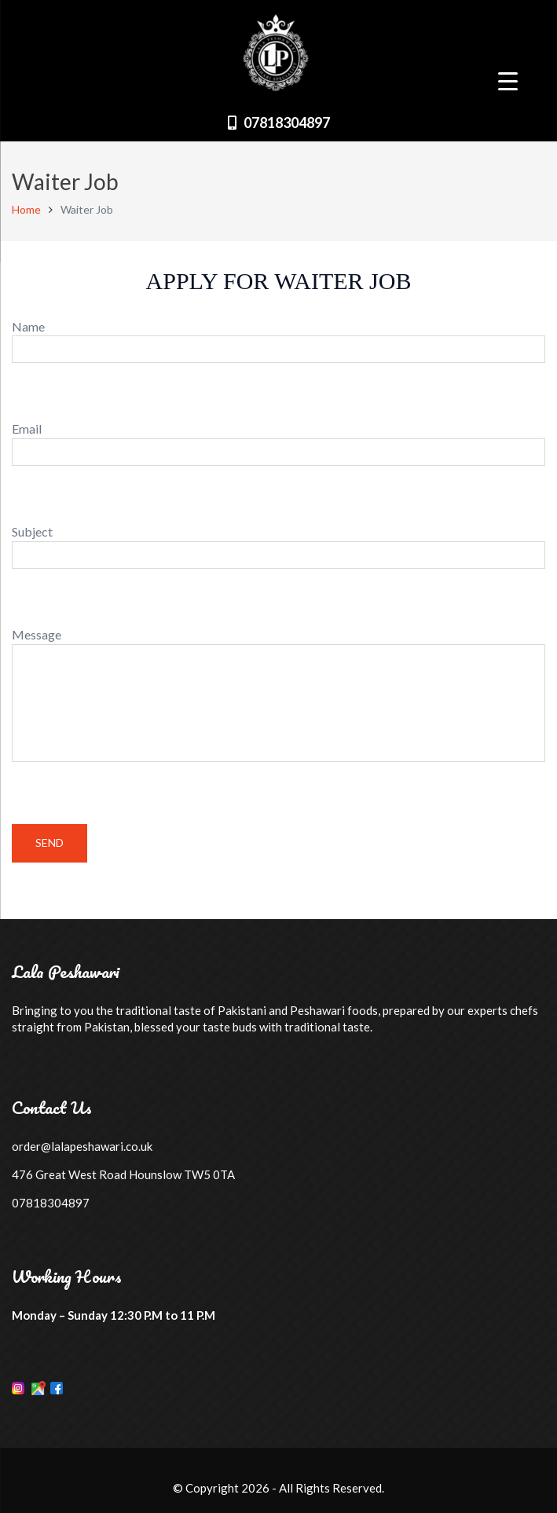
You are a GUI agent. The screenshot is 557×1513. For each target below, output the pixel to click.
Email (278, 443)
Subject (278, 546)
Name (278, 341)
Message (278, 697)
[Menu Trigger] (508, 80)
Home (26, 209)
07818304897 (287, 122)
